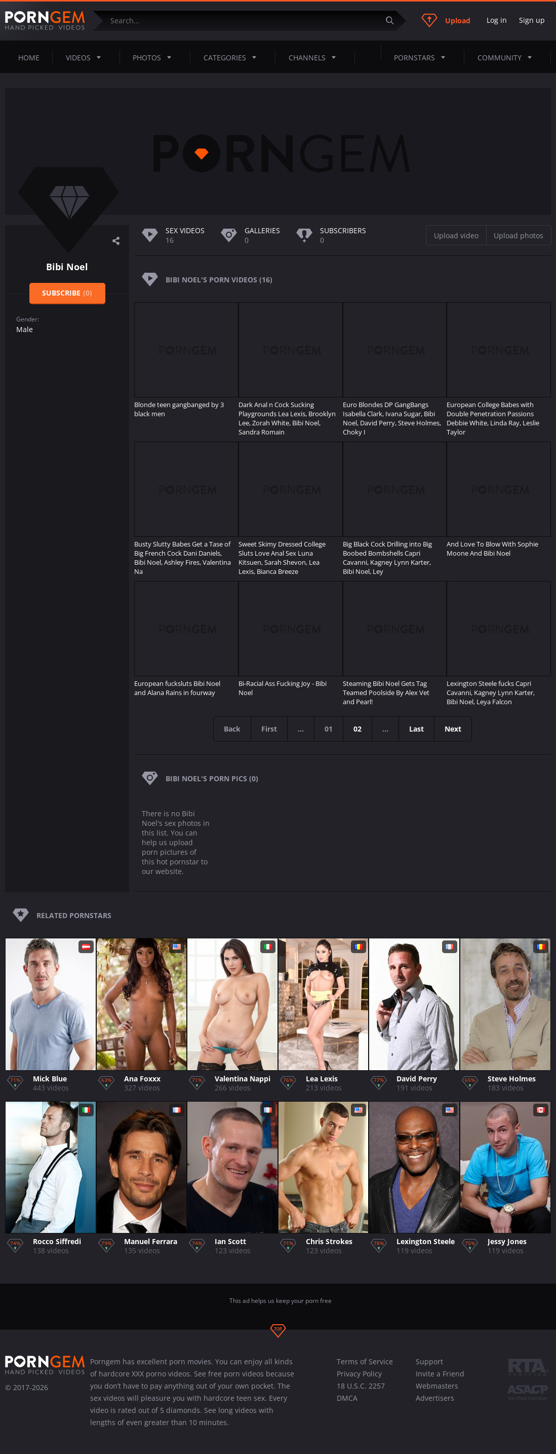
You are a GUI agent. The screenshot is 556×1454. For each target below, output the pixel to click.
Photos (155, 57)
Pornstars (422, 57)
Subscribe (67, 293)
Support (429, 1361)
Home (28, 57)
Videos (86, 57)
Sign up (532, 20)
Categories (233, 57)
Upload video (456, 235)
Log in (497, 20)
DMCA (347, 1398)
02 (357, 729)
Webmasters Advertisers (437, 1392)
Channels (315, 57)
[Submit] (393, 20)
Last (416, 729)
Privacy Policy (359, 1373)
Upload (445, 20)
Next (453, 729)
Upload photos (518, 235)
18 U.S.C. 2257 (361, 1386)
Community (508, 57)
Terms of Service (365, 1361)
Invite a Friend (440, 1373)
